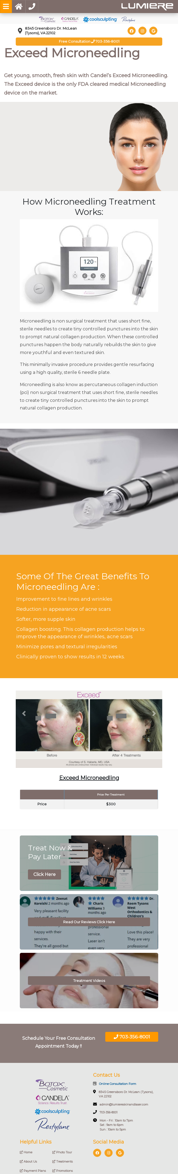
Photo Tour (62, 1152)
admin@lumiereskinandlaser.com (120, 1104)
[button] (24, 713)
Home (26, 1152)
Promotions (62, 1171)
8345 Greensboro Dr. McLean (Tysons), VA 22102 (123, 1094)
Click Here (44, 874)
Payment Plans (33, 1171)
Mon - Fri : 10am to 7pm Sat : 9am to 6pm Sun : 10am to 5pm (113, 1124)
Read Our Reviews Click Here (89, 922)
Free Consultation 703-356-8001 (89, 41)
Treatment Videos (89, 980)
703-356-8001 (132, 1037)
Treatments (62, 1161)
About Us (28, 1161)
